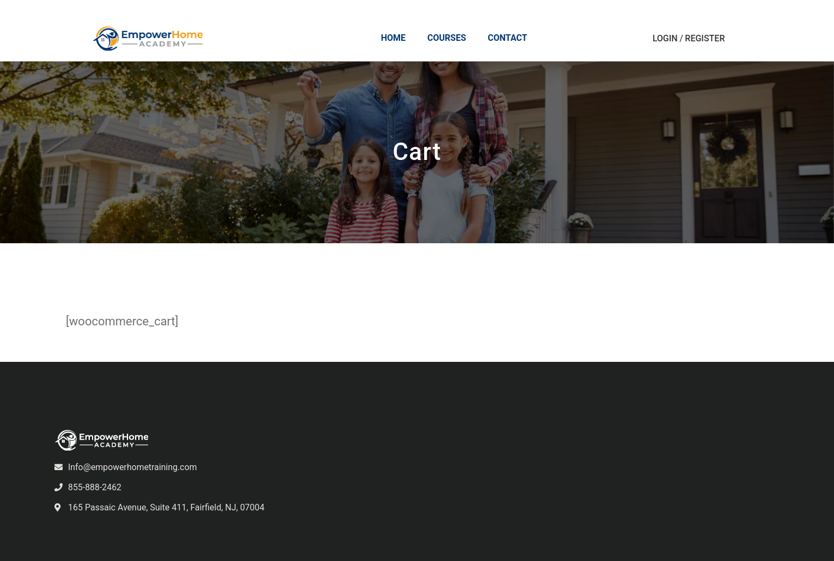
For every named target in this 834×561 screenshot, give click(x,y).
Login (665, 39)
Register (705, 39)
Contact (508, 38)
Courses (447, 38)
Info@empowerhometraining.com (133, 467)
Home (394, 38)
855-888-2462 (95, 487)
